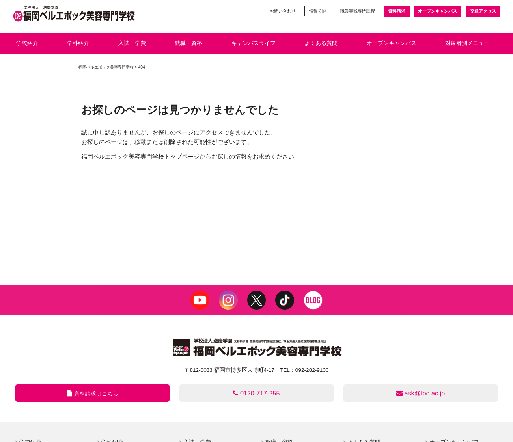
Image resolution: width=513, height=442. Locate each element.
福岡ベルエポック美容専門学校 (106, 67)
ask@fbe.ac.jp (420, 393)
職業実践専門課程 (357, 11)
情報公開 (317, 11)
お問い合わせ (282, 11)
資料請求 (396, 11)
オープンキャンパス (437, 11)
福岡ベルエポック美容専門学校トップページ (140, 156)
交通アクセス (483, 11)
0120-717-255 (256, 393)
